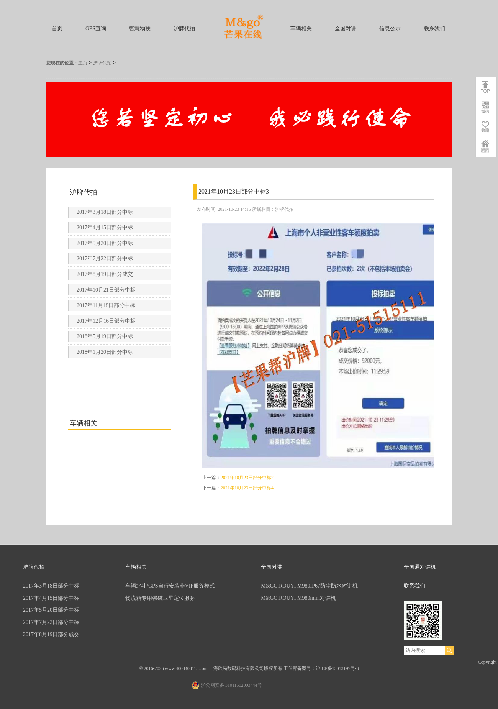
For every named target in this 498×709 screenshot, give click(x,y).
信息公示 (390, 28)
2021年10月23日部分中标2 (247, 477)
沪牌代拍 (184, 28)
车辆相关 (301, 28)
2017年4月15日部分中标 (105, 227)
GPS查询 (95, 28)
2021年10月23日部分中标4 (247, 488)
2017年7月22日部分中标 (105, 258)
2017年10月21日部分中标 (106, 290)
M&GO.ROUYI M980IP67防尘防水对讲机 (309, 586)
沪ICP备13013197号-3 (337, 668)
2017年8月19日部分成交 (105, 274)
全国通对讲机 (420, 567)
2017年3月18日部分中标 (105, 212)
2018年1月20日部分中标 (105, 352)
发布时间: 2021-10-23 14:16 (224, 209)
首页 (57, 28)
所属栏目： (263, 209)
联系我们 (434, 28)
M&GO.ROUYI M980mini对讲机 (298, 598)
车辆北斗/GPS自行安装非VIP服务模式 (170, 586)
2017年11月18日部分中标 (106, 305)
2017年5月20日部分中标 (105, 243)
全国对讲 (345, 28)
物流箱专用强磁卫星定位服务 (160, 598)
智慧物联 (140, 28)
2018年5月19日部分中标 (105, 336)
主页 (82, 63)
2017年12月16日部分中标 (106, 321)
